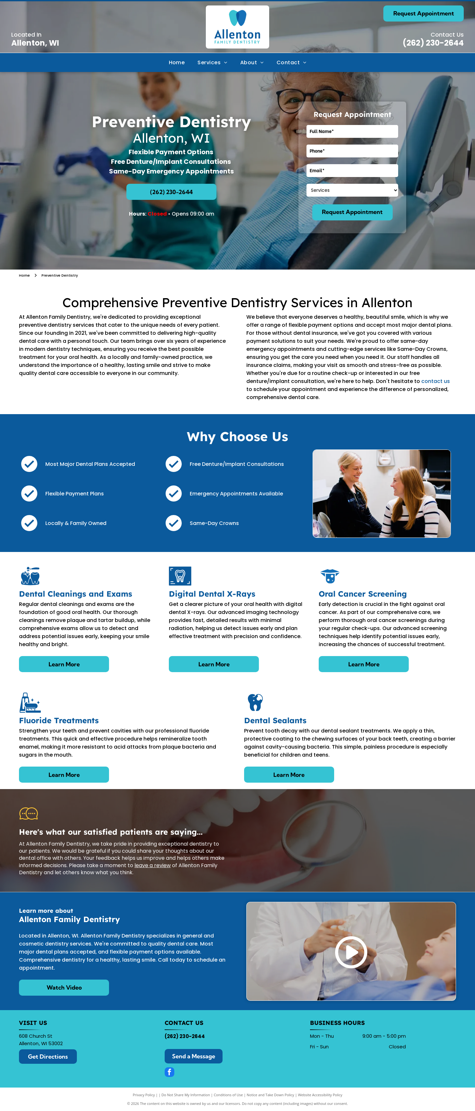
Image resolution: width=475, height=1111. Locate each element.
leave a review (152, 865)
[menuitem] (176, 62)
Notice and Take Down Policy (270, 1094)
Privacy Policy (144, 1094)
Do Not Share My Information (185, 1094)
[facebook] (169, 1073)
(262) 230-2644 (433, 43)
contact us (435, 381)
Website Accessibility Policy (320, 1094)
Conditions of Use (228, 1094)
